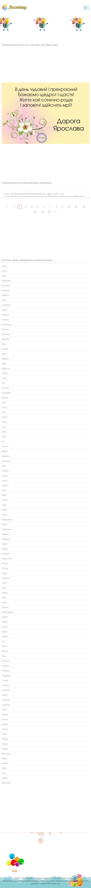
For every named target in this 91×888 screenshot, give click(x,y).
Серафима (6, 675)
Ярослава (6, 782)
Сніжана (5, 685)
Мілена (5, 563)
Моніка (5, 568)
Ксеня (4, 480)
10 (69, 206)
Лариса (5, 485)
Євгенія (5, 388)
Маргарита (7, 529)
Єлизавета (6, 392)
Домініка (6, 368)
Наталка (5, 578)
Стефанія (6, 700)
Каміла (5, 446)
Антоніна (6, 305)
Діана (4, 363)
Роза (4, 656)
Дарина (5, 358)
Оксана (5, 607)
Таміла (5, 719)
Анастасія (6, 280)
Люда (4, 514)
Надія (4, 573)
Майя (4, 524)
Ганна (4, 353)
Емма (4, 378)
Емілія (4, 373)
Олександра (7, 612)
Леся (4, 490)
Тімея (4, 734)
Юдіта (4, 758)
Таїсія (4, 709)
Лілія (4, 505)
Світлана (6, 670)
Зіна (3, 402)
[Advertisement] (45, 65)
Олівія (4, 626)
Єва (3, 383)
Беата (4, 310)
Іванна (4, 417)
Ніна (4, 597)
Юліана (5, 763)
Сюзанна (6, 704)
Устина (5, 743)
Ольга (4, 631)
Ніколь (5, 592)
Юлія (4, 768)
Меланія (5, 553)
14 (42, 212)
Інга (3, 427)
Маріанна (6, 539)
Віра (4, 344)
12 (83, 206)
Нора (4, 602)
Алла (4, 275)
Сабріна (5, 665)
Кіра (4, 466)
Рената (5, 651)
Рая (3, 641)
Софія (4, 695)
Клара (4, 475)
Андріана (6, 290)
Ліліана (5, 500)
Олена (5, 617)
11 (76, 206)
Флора (5, 748)
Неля (4, 583)
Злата (4, 407)
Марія (4, 544)
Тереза (5, 724)
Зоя (3, 412)
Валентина (7, 324)
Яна (3, 773)
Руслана (5, 661)
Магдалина (7, 519)
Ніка (4, 587)
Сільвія (5, 680)
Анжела (5, 295)
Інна (4, 436)
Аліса (4, 271)
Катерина (6, 461)
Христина (6, 753)
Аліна (4, 266)
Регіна (4, 646)
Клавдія (5, 470)
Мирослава (7, 558)
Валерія (5, 329)
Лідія (4, 495)
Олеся (4, 622)
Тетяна (5, 729)
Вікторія (5, 339)
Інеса (4, 431)
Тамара (5, 714)
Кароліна (6, 456)
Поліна (5, 636)
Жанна (5, 397)
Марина (5, 534)
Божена (5, 319)
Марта (5, 548)
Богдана (5, 314)
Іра (3, 441)
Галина (5, 349)
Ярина (4, 778)
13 (35, 212)
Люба (4, 509)
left (7, 206)
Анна (4, 300)
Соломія (5, 690)
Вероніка (6, 334)
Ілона (4, 422)
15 (49, 212)
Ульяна (5, 739)
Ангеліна (6, 285)
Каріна (5, 451)
